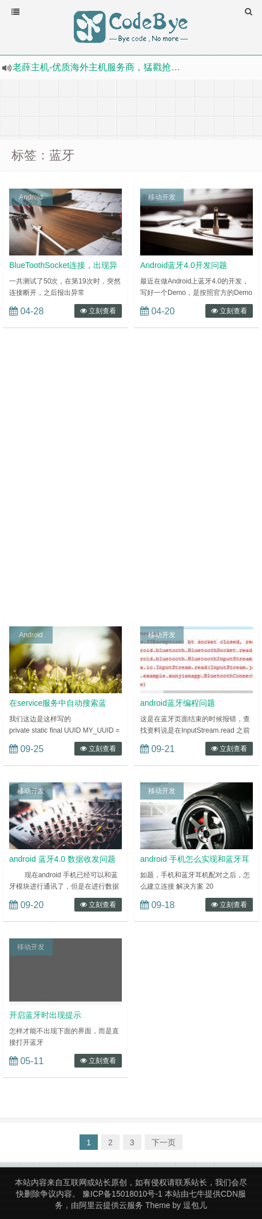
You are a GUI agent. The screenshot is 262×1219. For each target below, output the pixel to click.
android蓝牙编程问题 (177, 703)
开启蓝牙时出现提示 (45, 1015)
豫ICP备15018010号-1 (122, 1193)
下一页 (164, 1142)
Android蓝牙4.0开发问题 (183, 265)
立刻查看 (98, 311)
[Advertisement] (131, 108)
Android (30, 197)
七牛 (197, 1193)
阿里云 (91, 1205)
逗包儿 (195, 1205)
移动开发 (162, 197)
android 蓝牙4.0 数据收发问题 (62, 859)
